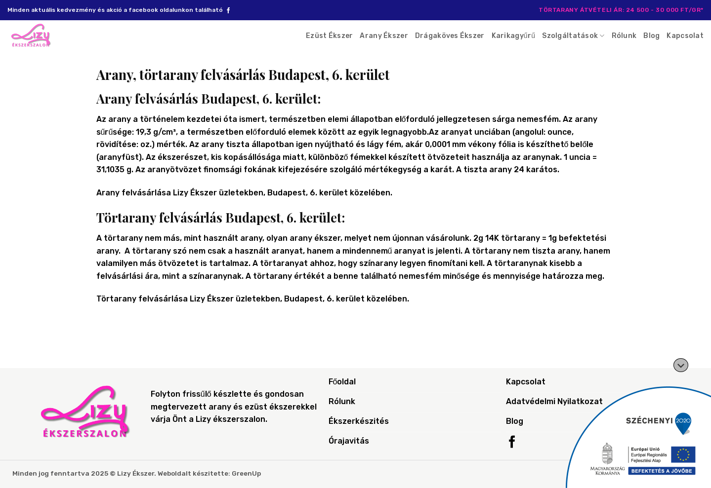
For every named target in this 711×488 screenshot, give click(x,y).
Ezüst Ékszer (329, 36)
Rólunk (624, 36)
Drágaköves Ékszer (450, 36)
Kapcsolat (685, 36)
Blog (651, 36)
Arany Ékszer (384, 36)
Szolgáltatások (573, 35)
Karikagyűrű (514, 36)
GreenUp (246, 473)
